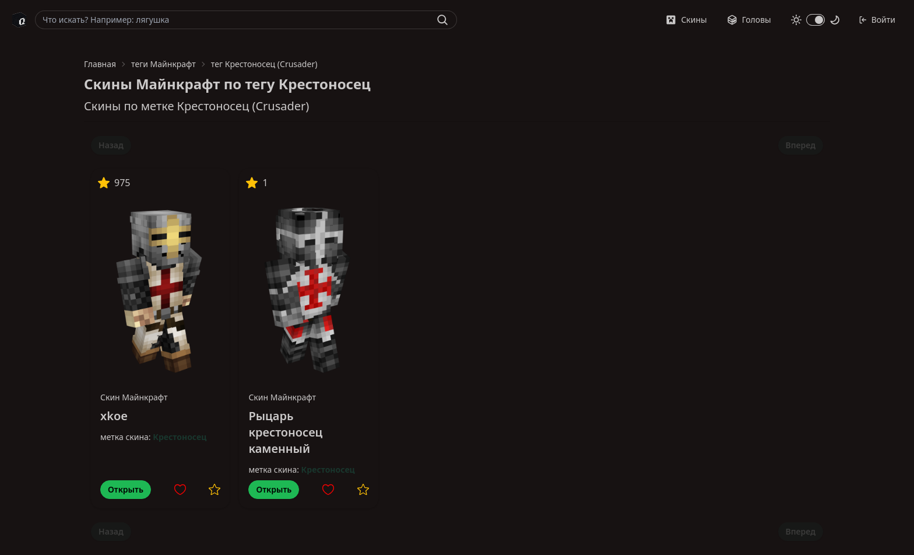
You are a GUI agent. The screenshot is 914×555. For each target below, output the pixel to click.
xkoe (114, 416)
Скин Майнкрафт (134, 397)
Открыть (125, 489)
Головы (749, 19)
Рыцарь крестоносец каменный (285, 432)
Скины (686, 19)
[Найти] (442, 20)
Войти (877, 19)
